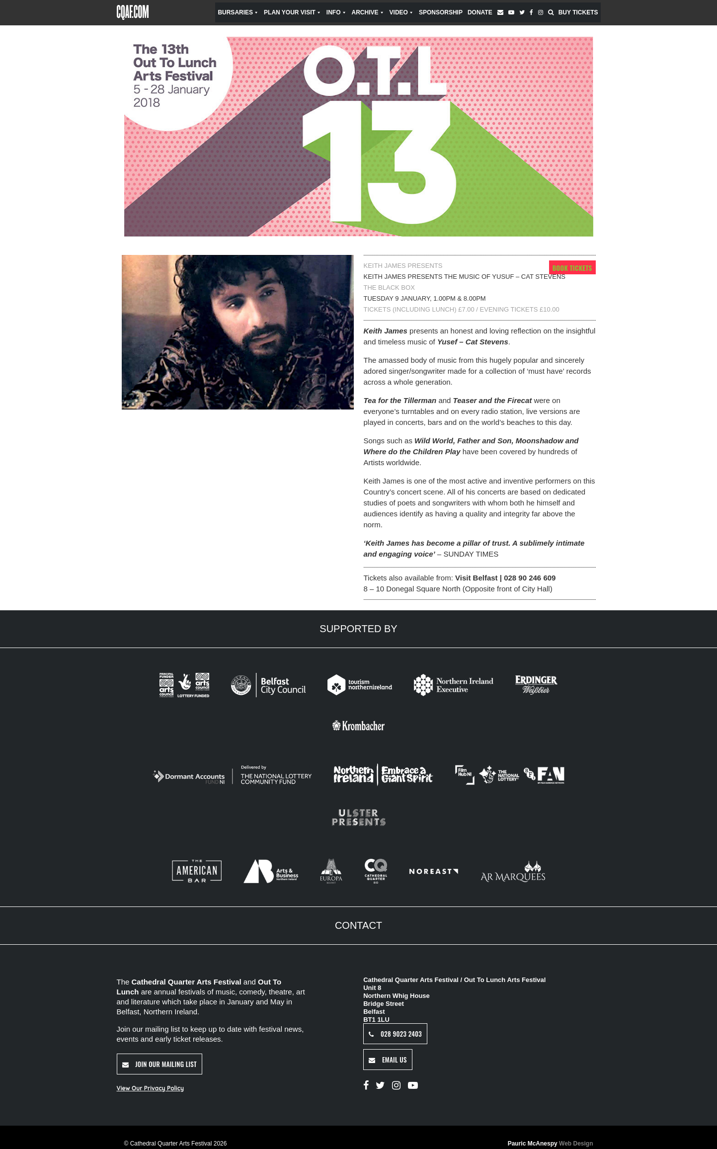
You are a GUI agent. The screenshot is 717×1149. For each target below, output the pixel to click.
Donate (480, 12)
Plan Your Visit (292, 12)
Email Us (387, 1059)
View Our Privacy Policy (150, 1087)
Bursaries (238, 12)
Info (336, 12)
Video (402, 12)
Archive (368, 12)
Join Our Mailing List (159, 1063)
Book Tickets (572, 267)
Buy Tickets (578, 12)
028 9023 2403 (395, 1033)
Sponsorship (441, 12)
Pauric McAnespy (550, 1143)
